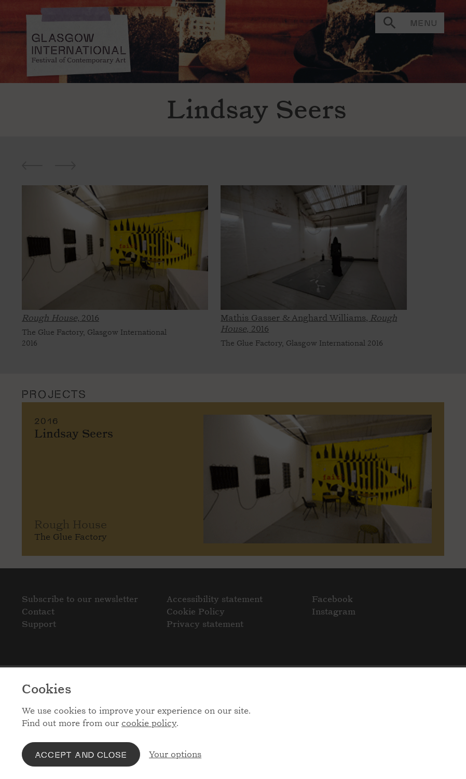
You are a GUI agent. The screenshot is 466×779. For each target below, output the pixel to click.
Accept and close (81, 754)
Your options (175, 754)
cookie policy (148, 723)
